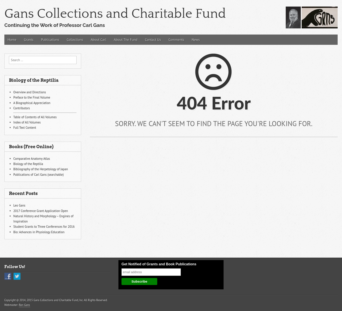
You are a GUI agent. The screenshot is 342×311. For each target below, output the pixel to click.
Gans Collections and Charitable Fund (115, 14)
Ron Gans (24, 305)
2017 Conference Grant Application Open (40, 211)
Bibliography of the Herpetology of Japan (40, 169)
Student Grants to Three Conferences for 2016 (44, 226)
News (196, 39)
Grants (29, 39)
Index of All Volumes (27, 122)
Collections (75, 39)
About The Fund (126, 39)
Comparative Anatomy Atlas (31, 158)
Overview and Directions (29, 92)
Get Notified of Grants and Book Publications (158, 264)
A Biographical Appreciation (31, 103)
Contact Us (153, 39)
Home (12, 39)
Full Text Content (24, 127)
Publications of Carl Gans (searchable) (38, 174)
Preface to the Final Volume (31, 97)
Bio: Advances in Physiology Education (39, 232)
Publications (50, 39)
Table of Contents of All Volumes (35, 117)
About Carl (98, 39)
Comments (176, 39)
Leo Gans (19, 205)
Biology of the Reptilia (28, 164)
